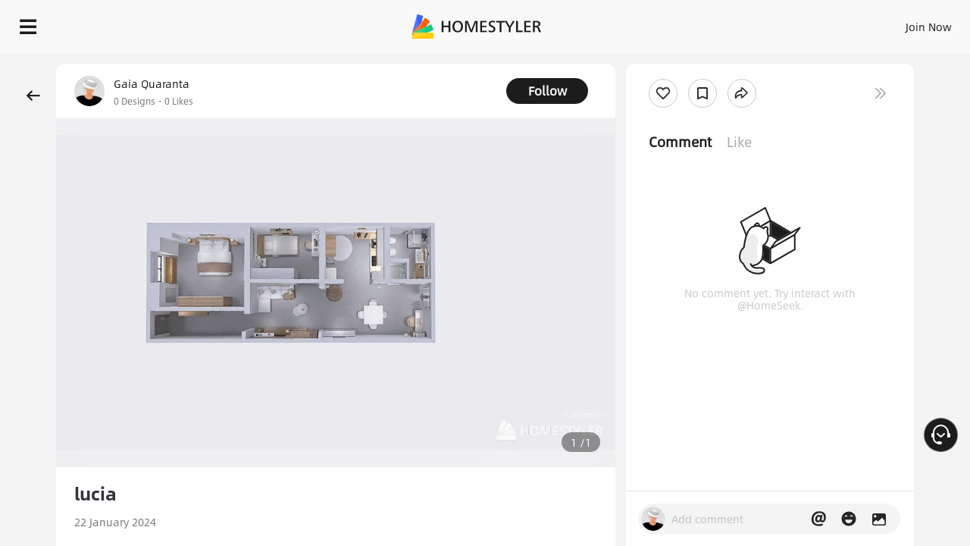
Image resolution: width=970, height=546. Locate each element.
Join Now (746, 22)
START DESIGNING (894, 22)
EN (798, 22)
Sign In (690, 22)
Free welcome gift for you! (655, 63)
